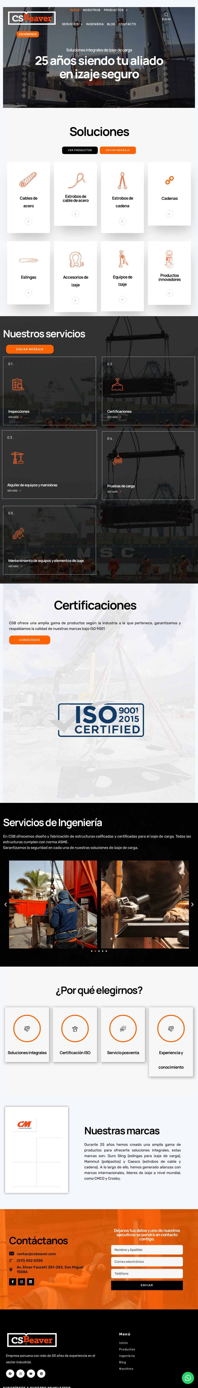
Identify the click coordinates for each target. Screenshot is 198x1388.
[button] (5, 906)
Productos (116, 10)
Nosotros (92, 10)
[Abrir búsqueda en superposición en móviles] (166, 15)
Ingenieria (95, 24)
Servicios (72, 24)
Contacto (127, 24)
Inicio (75, 10)
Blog (111, 24)
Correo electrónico (21, 1371)
